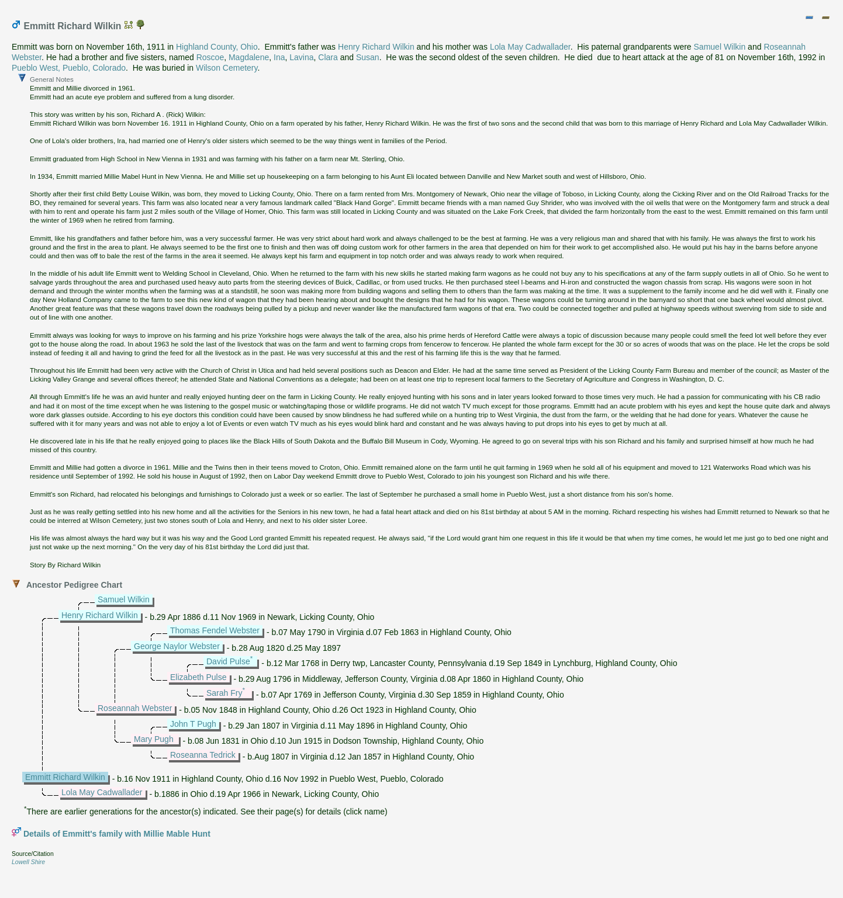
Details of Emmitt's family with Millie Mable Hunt (116, 833)
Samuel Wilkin (720, 46)
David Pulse (228, 661)
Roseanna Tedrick (203, 755)
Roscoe (210, 57)
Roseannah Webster (135, 708)
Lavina (301, 57)
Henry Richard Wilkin (376, 46)
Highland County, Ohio (217, 46)
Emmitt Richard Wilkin (65, 777)
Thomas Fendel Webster (215, 630)
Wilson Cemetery (227, 67)
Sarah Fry (224, 693)
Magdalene (249, 57)
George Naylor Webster (177, 646)
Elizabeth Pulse (198, 677)
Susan (367, 57)
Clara (327, 57)
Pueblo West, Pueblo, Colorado (69, 67)
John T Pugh (193, 724)
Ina (279, 57)
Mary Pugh (154, 739)
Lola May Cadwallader (530, 46)
